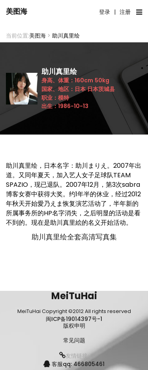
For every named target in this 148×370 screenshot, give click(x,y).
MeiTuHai (74, 295)
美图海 (16, 11)
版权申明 (74, 326)
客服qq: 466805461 (74, 364)
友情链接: (74, 356)
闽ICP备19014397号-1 (74, 319)
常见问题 (74, 340)
